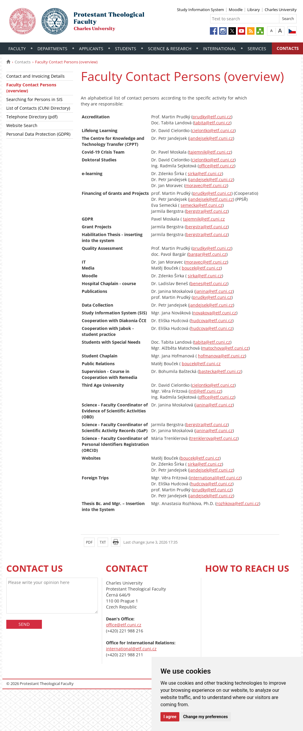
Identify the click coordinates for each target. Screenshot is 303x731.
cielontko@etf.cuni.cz (213, 130)
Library (253, 9)
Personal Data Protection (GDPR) (38, 134)
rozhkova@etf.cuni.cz (237, 503)
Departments (52, 48)
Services (257, 48)
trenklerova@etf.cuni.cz (213, 438)
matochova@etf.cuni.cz (225, 348)
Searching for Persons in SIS (34, 99)
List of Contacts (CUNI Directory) (38, 108)
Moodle (236, 9)
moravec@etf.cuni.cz (206, 185)
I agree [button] (169, 716)
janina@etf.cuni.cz (214, 291)
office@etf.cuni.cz (216, 166)
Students (125, 48)
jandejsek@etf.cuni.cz (211, 138)
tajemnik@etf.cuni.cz (210, 152)
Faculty (17, 48)
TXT (103, 542)
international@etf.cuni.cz (215, 478)
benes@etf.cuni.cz (208, 283)
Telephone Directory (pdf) (31, 117)
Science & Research (169, 48)
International (219, 48)
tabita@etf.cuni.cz (212, 123)
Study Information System (200, 9)
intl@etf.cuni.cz (205, 391)
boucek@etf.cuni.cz (201, 268)
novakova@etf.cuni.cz (214, 313)
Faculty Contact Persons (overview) (31, 88)
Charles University (281, 9)
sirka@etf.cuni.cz (205, 173)
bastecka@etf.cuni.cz (220, 371)
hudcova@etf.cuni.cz (211, 320)
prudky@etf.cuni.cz (212, 117)
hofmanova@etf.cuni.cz (221, 356)
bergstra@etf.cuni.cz (207, 211)
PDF (89, 542)
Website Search (21, 125)
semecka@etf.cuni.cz (201, 205)
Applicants (91, 48)
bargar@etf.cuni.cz (207, 254)
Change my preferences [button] (205, 716)
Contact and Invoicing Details (35, 76)
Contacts (23, 62)
